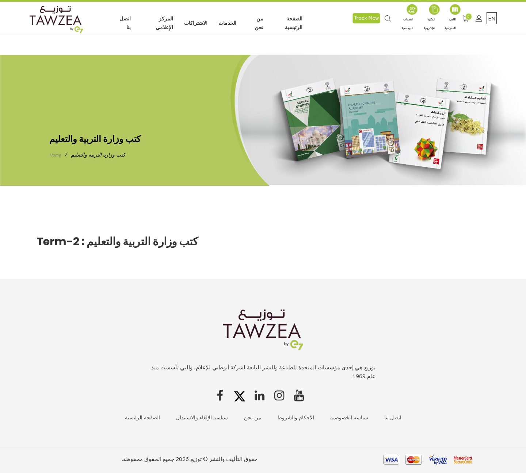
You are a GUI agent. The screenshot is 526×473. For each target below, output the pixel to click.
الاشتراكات (195, 22)
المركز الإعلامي (164, 23)
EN (491, 18)
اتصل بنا (125, 23)
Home (56, 154)
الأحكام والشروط (295, 417)
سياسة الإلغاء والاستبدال (202, 417)
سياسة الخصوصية (349, 417)
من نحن (259, 23)
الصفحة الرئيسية (293, 23)
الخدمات (227, 22)
